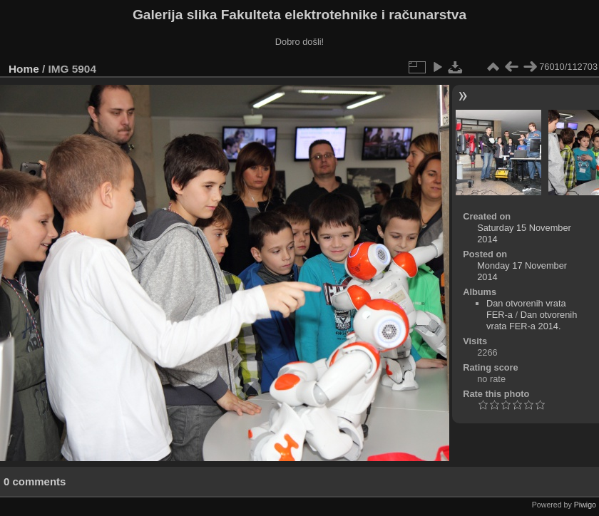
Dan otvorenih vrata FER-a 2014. (531, 320)
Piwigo (585, 504)
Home (24, 69)
